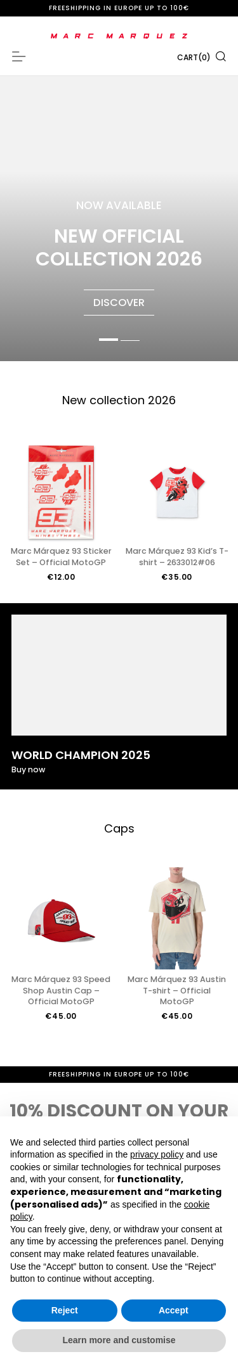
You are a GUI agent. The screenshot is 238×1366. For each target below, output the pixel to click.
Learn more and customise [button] (118, 1340)
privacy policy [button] (156, 1154)
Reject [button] (64, 1310)
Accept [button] (173, 1310)
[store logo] (119, 36)
